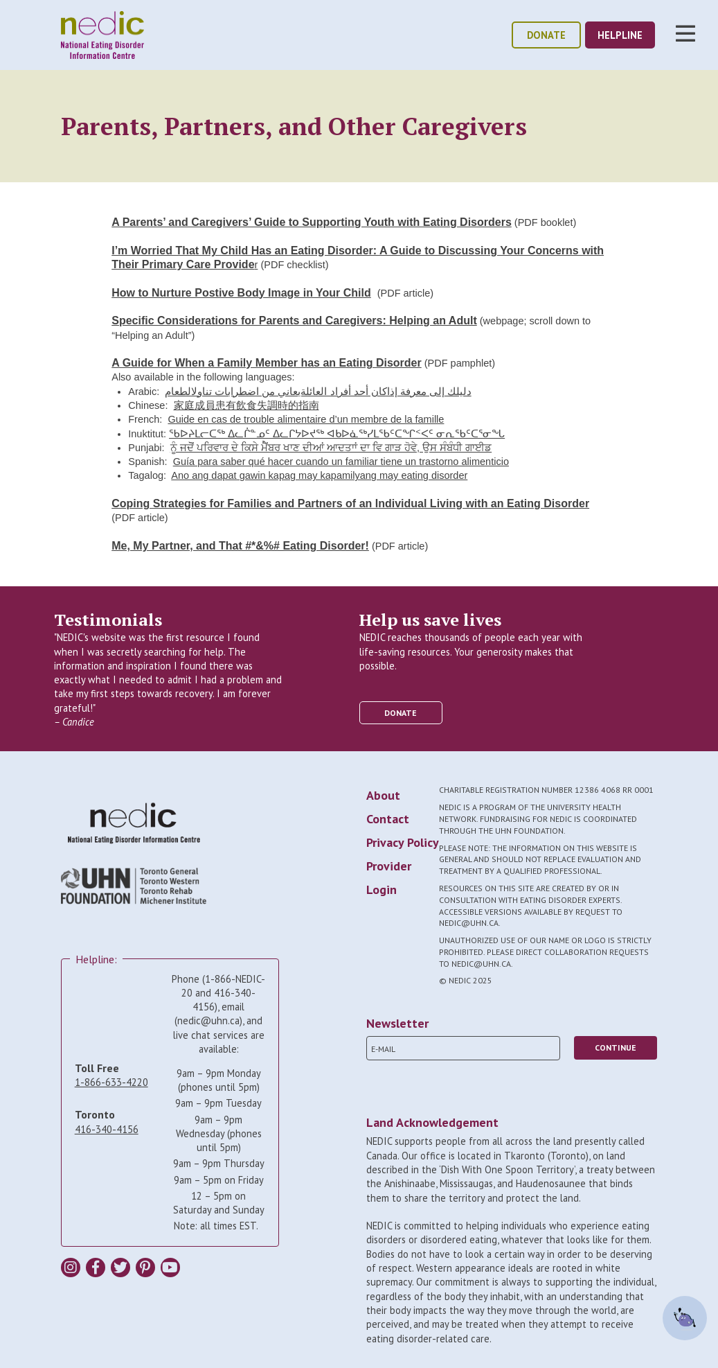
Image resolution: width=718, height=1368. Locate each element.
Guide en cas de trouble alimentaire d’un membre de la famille (306, 419)
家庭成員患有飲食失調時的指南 (246, 405)
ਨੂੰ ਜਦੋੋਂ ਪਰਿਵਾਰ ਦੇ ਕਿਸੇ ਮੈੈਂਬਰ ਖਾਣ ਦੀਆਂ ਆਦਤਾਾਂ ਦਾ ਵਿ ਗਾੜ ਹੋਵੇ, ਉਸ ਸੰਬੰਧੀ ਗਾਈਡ (331, 447)
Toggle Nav (685, 33)
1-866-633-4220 (111, 1082)
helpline (620, 35)
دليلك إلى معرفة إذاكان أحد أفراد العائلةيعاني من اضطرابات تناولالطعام (318, 391)
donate (546, 35)
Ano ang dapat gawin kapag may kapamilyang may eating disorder (319, 475)
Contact (387, 819)
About (383, 795)
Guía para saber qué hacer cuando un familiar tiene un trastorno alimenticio (341, 461)
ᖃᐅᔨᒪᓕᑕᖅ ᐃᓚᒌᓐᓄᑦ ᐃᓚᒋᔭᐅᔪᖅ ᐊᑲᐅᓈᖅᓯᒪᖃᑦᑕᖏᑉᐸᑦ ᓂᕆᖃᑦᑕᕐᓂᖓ (337, 433)
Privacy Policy (402, 842)
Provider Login (388, 877)
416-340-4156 (106, 1129)
